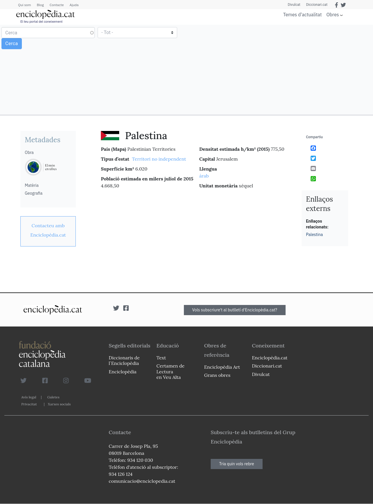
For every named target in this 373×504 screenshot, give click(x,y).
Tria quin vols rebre (236, 463)
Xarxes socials (59, 404)
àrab (204, 176)
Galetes (53, 397)
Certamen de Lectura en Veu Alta (170, 371)
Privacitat (29, 404)
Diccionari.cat (316, 5)
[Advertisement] (279, 69)
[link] (48, 230)
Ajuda (74, 5)
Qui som (24, 5)
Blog (40, 5)
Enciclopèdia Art (222, 367)
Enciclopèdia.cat (269, 358)
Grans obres (217, 375)
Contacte (57, 5)
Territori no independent (159, 159)
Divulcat (294, 5)
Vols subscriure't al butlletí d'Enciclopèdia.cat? (234, 310)
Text (161, 358)
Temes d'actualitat (302, 14)
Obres (332, 14)
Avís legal (28, 397)
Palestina (314, 234)
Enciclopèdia (122, 372)
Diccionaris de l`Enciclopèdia (124, 360)
